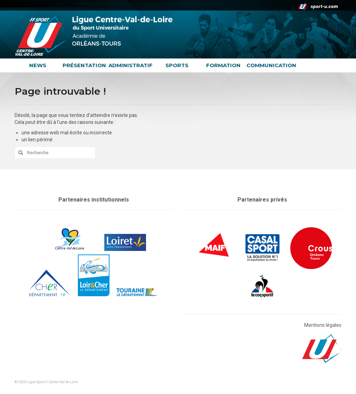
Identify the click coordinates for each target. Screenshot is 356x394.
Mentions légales (322, 325)
